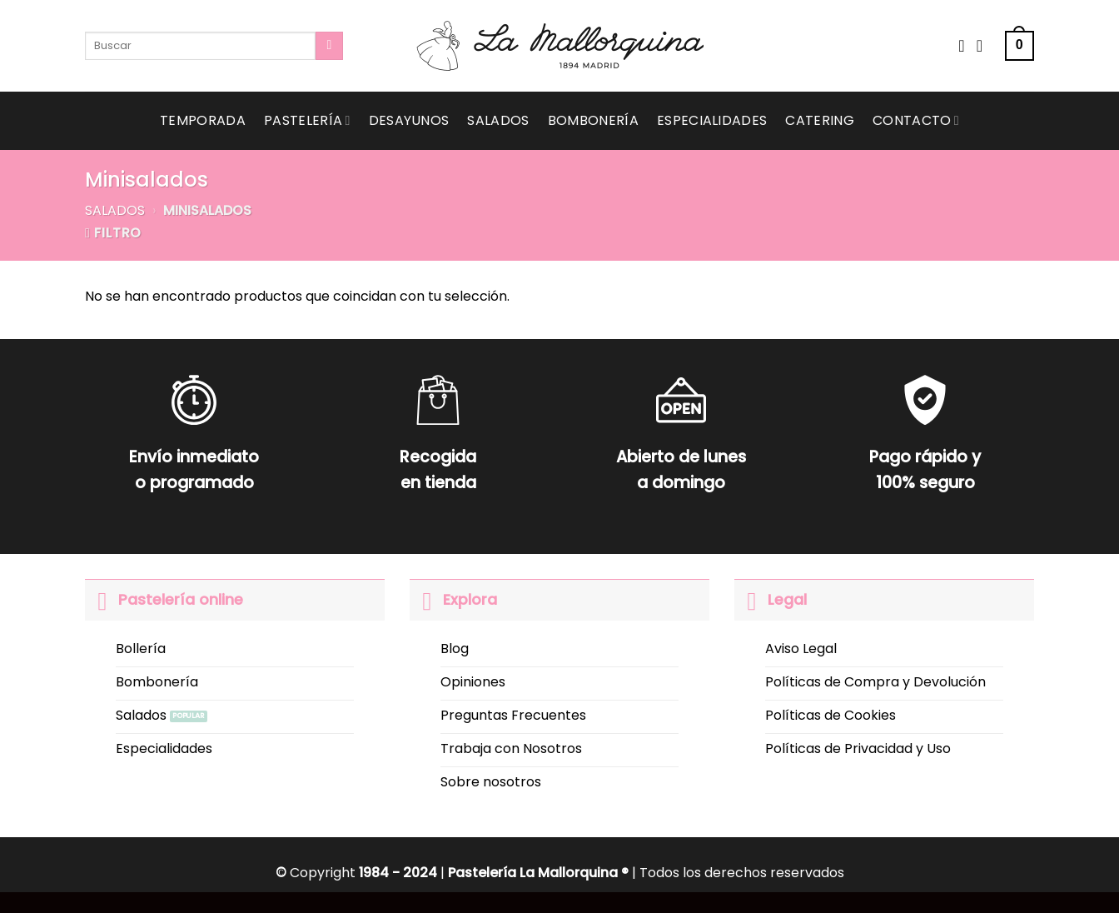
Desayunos (409, 120)
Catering (819, 120)
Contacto (916, 120)
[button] (1019, 46)
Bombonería (593, 120)
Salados (498, 120)
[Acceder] (985, 45)
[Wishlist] (961, 45)
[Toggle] (101, 599)
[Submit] (329, 46)
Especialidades (712, 120)
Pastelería (307, 120)
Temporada (203, 120)
